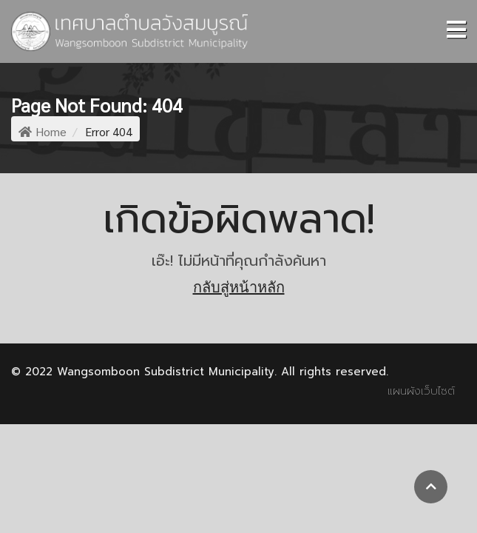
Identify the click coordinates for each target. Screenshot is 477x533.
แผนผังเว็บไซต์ (421, 391)
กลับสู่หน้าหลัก (239, 287)
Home (42, 131)
